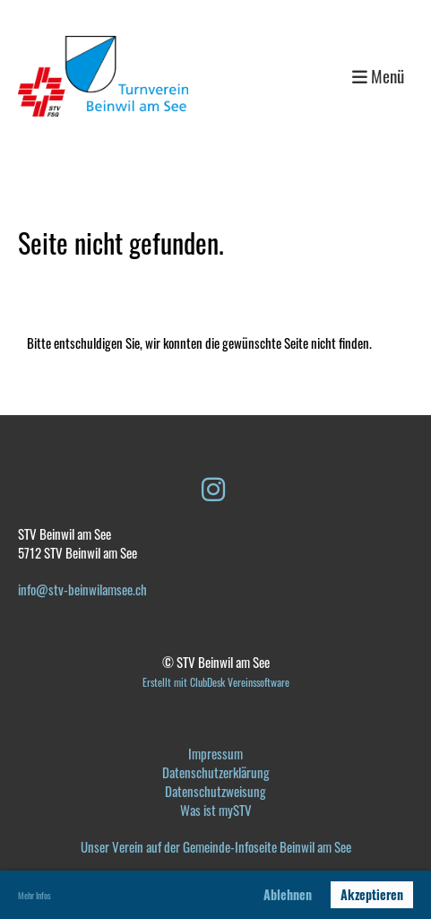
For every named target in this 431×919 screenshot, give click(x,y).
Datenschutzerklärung (216, 772)
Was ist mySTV (216, 809)
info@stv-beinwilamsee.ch (82, 589)
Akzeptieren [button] (371, 895)
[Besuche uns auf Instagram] (213, 487)
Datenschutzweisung (215, 791)
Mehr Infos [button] (34, 895)
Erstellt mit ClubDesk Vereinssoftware (215, 681)
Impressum (215, 753)
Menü (378, 77)
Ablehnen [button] (287, 895)
